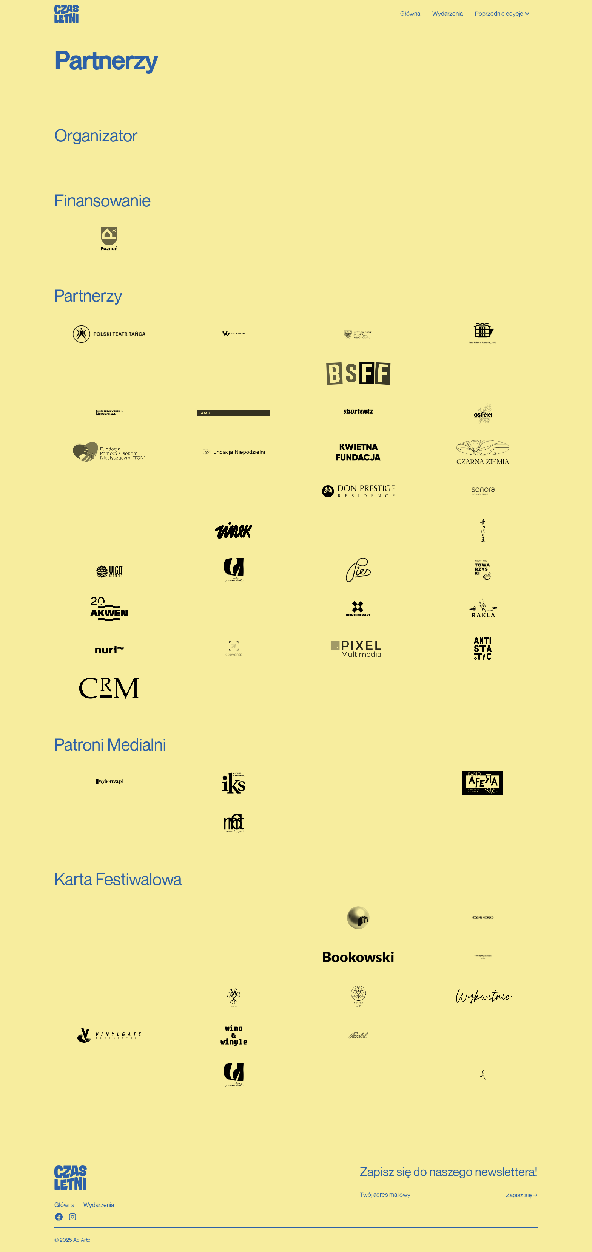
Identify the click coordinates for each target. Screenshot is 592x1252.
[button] (503, 14)
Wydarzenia (447, 13)
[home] (66, 14)
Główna (410, 13)
